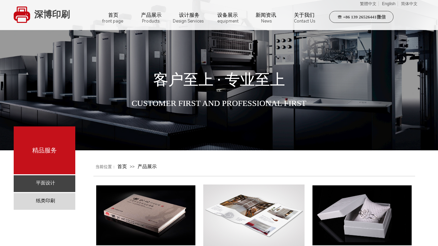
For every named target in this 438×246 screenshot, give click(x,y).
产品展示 (147, 166)
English (388, 3)
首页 (122, 166)
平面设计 (45, 183)
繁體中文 (368, 3)
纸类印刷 (45, 200)
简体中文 (409, 3)
